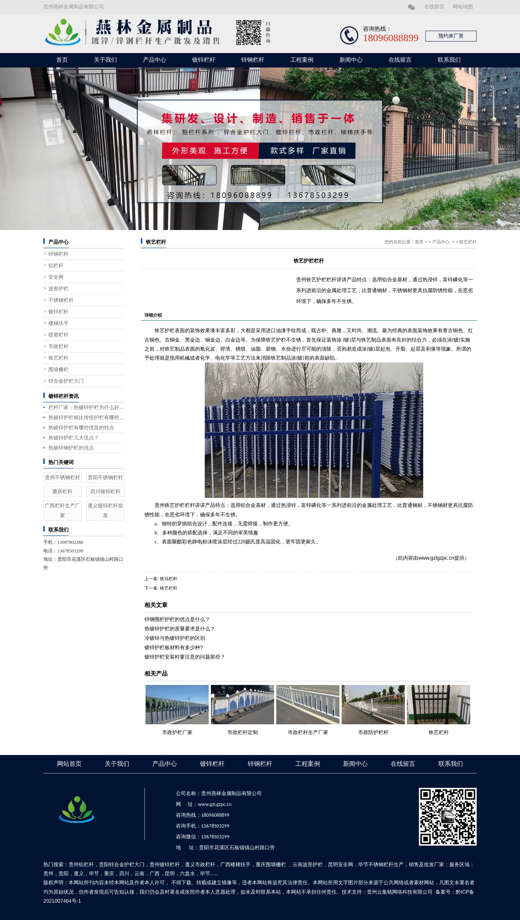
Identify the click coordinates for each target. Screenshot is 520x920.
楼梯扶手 (58, 323)
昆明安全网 (340, 864)
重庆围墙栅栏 (271, 864)
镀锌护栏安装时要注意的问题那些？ (184, 657)
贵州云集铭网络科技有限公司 (400, 892)
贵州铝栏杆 (81, 864)
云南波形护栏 (307, 864)
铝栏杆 (56, 265)
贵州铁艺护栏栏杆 (175, 505)
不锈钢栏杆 (61, 300)
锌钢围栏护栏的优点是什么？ (177, 619)
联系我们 (449, 60)
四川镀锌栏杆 (105, 491)
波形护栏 (58, 288)
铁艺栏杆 (58, 358)
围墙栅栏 (58, 369)
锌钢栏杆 (252, 60)
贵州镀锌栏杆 (165, 864)
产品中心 (154, 60)
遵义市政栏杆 (200, 864)
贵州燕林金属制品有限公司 (73, 6)
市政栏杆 (58, 346)
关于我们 (105, 60)
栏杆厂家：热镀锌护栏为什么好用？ (86, 407)
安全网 (56, 277)
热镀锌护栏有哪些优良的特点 (81, 427)
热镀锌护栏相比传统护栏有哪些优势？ (86, 417)
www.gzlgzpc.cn (436, 558)
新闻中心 (351, 60)
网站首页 (69, 763)
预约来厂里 (451, 36)
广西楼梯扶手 (235, 864)
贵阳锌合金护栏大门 (121, 864)
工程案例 (301, 60)
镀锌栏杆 (203, 60)
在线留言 (434, 6)
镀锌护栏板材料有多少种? (173, 647)
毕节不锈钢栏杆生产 (381, 864)
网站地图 (463, 6)
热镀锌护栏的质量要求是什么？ (179, 629)
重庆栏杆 (62, 491)
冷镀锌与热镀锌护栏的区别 (174, 638)
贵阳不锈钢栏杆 (105, 477)
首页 (62, 60)
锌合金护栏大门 (66, 381)
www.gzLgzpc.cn (214, 804)
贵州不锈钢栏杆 (62, 477)
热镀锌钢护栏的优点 (71, 448)
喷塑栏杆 (58, 335)
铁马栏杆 (168, 578)
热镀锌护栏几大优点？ (73, 438)
